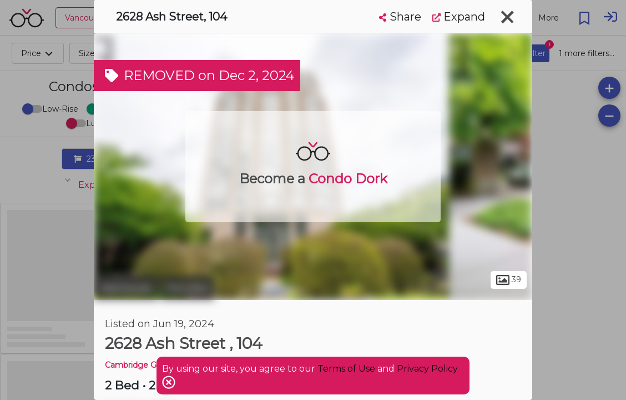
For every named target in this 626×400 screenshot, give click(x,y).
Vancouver (126, 288)
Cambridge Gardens (144, 365)
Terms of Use (346, 368)
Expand (458, 16)
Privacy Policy (427, 368)
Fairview (187, 288)
